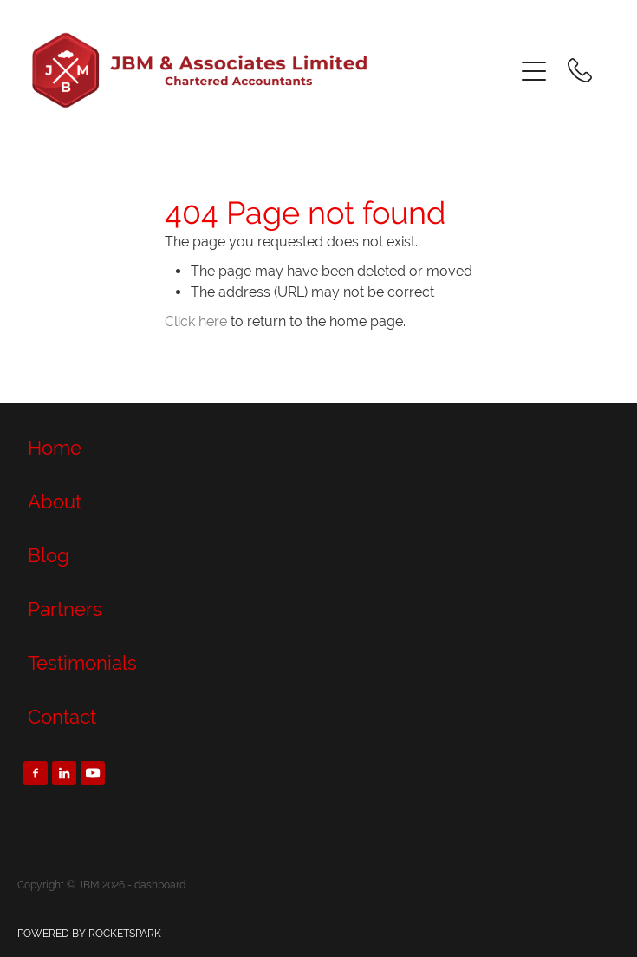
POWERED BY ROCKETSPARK (89, 934)
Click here (196, 321)
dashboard (159, 885)
